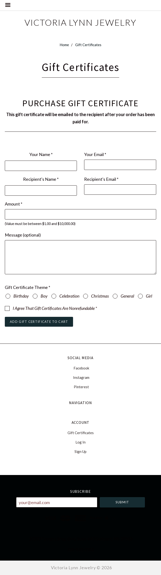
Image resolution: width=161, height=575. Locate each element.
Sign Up (80, 451)
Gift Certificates (88, 45)
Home (64, 45)
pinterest (80, 387)
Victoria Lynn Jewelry (80, 22)
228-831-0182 (80, 549)
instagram (80, 377)
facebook (80, 368)
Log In (80, 442)
